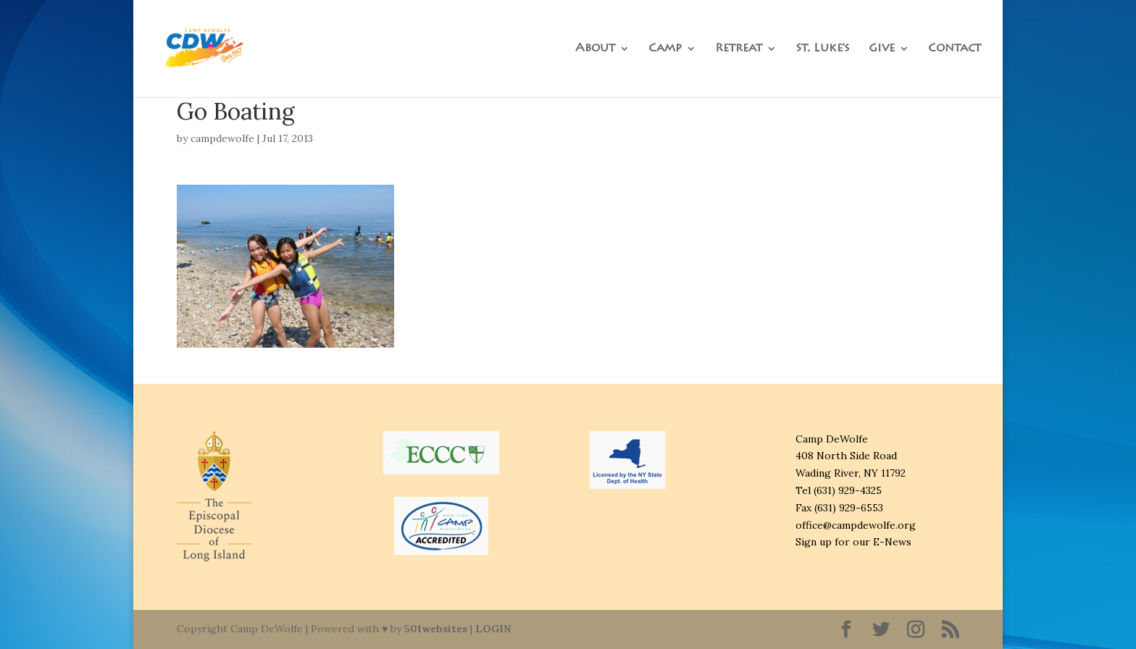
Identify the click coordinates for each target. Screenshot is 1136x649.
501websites (435, 628)
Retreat (738, 48)
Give (882, 48)
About (595, 48)
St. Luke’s (822, 48)
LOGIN (493, 628)
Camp (665, 48)
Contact (954, 48)
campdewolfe (222, 138)
